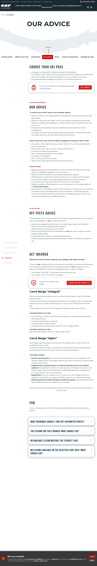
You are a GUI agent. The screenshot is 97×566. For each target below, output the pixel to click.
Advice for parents (11, 248)
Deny (92, 560)
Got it (92, 556)
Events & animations (70, 56)
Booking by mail (87, 56)
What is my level (21, 56)
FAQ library (8, 263)
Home (3, 13)
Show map (85, 2)
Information (35, 56)
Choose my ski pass (11, 243)
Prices (57, 56)
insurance (40, 169)
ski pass (34, 169)
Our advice (47, 56)
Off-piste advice (10, 253)
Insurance (8, 258)
